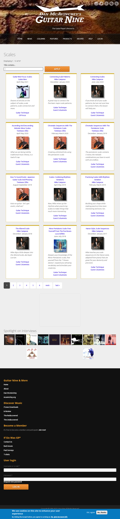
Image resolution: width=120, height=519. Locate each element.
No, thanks (101, 514)
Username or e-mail (12, 466)
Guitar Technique (22, 113)
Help (91, 39)
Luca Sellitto (60, 234)
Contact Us (8, 442)
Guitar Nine (22, 79)
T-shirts (7, 455)
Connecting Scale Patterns (60, 77)
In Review (7, 411)
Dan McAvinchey (10, 393)
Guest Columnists (60, 110)
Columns (41, 39)
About (6, 389)
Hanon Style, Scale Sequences (97, 229)
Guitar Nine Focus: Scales (22, 77)
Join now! (42, 430)
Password (8, 475)
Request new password (13, 482)
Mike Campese (60, 79)
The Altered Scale (22, 229)
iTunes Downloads (11, 407)
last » (58, 285)
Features (54, 39)
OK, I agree (91, 514)
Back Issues (8, 446)
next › (48, 285)
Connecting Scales (97, 77)
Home (19, 39)
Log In (100, 39)
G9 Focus (22, 115)
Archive (80, 39)
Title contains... (9, 65)
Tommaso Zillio (22, 131)
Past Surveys (9, 450)
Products (67, 39)
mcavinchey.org (10, 397)
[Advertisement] (60, 309)
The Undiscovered (11, 420)
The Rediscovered (11, 416)
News (29, 39)
